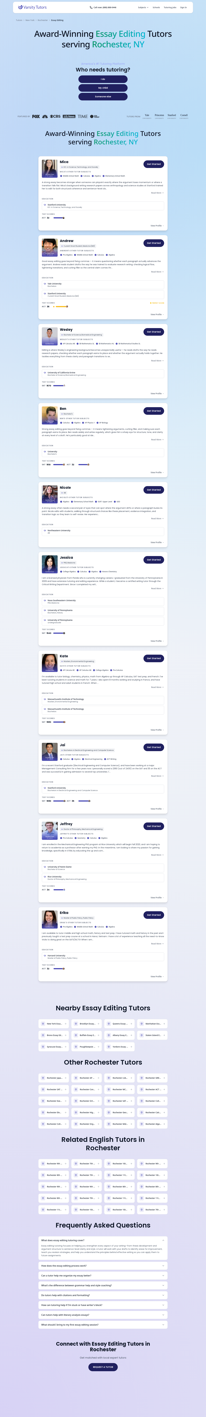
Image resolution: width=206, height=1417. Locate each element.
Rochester (43, 20)
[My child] (103, 88)
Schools (156, 7)
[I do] (103, 79)
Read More (157, 192)
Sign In (183, 7)
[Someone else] (103, 96)
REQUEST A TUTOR (103, 1367)
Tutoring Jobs (170, 7)
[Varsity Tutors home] (32, 7)
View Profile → (157, 225)
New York (30, 20)
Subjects (143, 7)
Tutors (19, 20)
